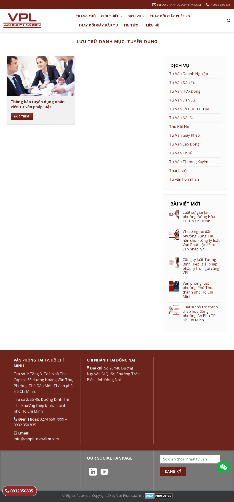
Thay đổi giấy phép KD (170, 16)
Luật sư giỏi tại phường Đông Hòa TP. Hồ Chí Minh (199, 217)
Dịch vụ (136, 16)
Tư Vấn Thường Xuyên (188, 161)
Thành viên (179, 170)
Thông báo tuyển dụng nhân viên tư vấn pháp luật (38, 104)
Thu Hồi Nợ (179, 126)
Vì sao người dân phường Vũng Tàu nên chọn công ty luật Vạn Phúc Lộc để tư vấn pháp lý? (201, 240)
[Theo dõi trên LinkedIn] (93, 472)
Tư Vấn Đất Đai (182, 117)
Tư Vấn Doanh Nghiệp (188, 73)
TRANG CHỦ (86, 16)
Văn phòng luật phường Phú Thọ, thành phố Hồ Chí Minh (198, 290)
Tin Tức (132, 25)
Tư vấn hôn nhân (184, 179)
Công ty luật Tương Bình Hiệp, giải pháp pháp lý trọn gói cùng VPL (201, 266)
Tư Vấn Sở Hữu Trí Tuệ (189, 109)
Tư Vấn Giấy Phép (184, 135)
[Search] (229, 20)
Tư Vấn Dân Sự (182, 100)
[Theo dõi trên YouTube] (104, 472)
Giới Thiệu (111, 16)
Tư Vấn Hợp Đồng (184, 91)
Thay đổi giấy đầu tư (98, 25)
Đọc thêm (21, 116)
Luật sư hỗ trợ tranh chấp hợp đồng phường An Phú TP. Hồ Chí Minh (200, 314)
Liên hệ (152, 25)
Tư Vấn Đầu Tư (182, 82)
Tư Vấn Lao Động (184, 144)
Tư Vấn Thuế (180, 153)
